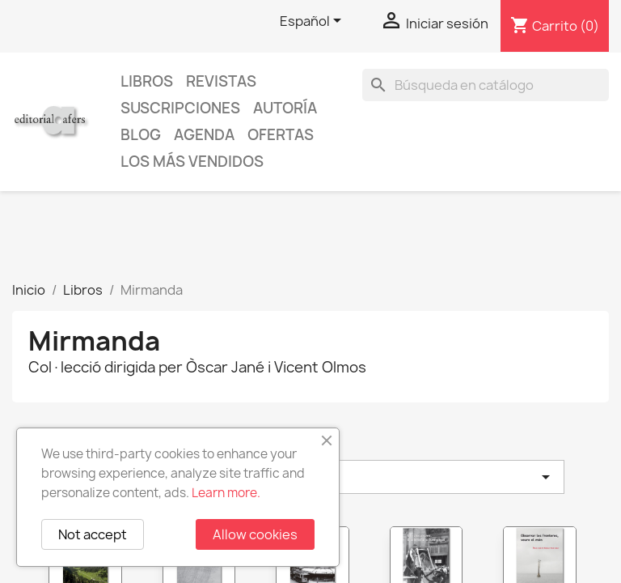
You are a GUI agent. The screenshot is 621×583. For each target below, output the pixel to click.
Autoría (285, 108)
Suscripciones (180, 108)
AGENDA (204, 135)
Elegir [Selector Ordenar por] (402, 477)
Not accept (92, 534)
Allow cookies (255, 534)
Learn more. (226, 492)
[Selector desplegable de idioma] (313, 22)
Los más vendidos (192, 161)
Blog (140, 135)
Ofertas (280, 135)
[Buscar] (485, 85)
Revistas (221, 81)
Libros (146, 81)
